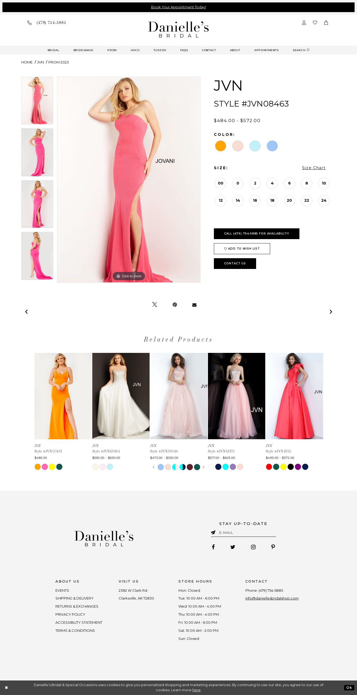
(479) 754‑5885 (271, 590)
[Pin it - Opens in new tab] (175, 305)
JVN (40, 62)
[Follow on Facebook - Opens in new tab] (213, 547)
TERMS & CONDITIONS (75, 630)
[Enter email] (243, 533)
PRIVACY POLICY (70, 614)
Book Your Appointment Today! (178, 7)
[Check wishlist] (315, 22)
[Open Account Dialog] (304, 22)
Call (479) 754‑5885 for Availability (256, 233)
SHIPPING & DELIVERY (74, 598)
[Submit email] (214, 531)
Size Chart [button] (314, 167)
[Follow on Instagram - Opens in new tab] (253, 547)
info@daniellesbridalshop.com (272, 598)
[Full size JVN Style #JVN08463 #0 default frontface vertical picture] (128, 180)
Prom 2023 (58, 62)
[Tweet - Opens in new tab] (154, 305)
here (196, 690)
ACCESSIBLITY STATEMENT (78, 622)
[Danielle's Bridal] (178, 29)
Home (27, 62)
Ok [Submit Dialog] (349, 688)
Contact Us (235, 263)
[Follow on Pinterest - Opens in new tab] (273, 547)
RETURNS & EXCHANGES (76, 606)
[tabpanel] (37, 103)
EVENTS (62, 590)
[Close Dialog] (6, 688)
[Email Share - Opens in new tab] (194, 305)
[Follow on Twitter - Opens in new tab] (232, 547)
